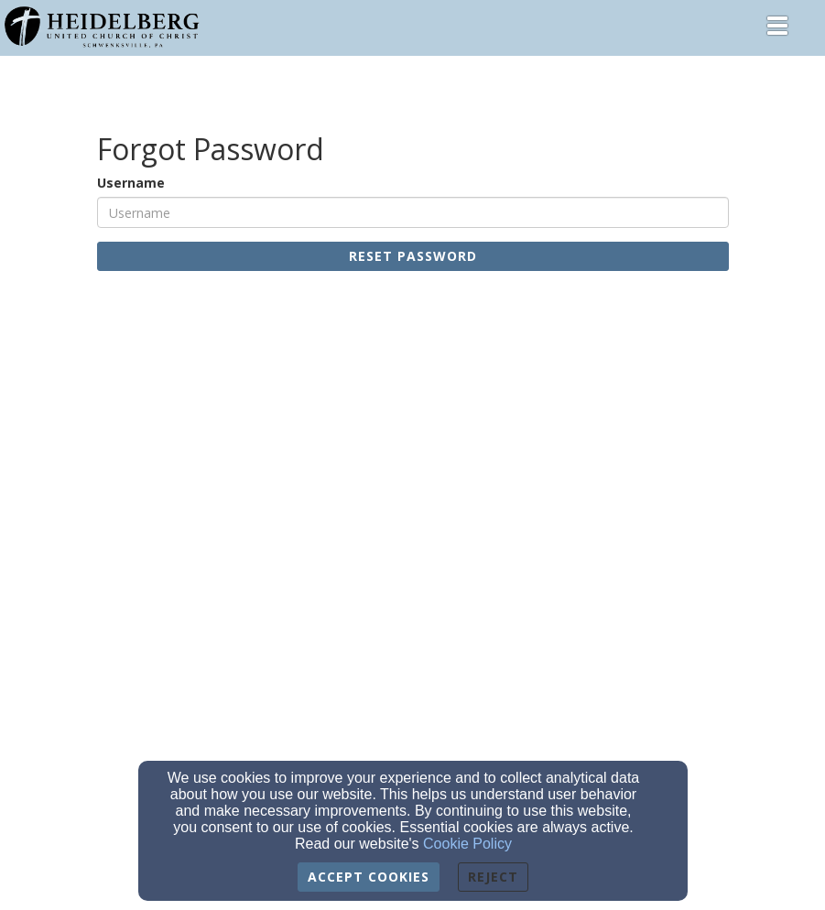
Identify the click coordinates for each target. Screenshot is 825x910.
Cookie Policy (467, 843)
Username (131, 182)
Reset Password (413, 256)
